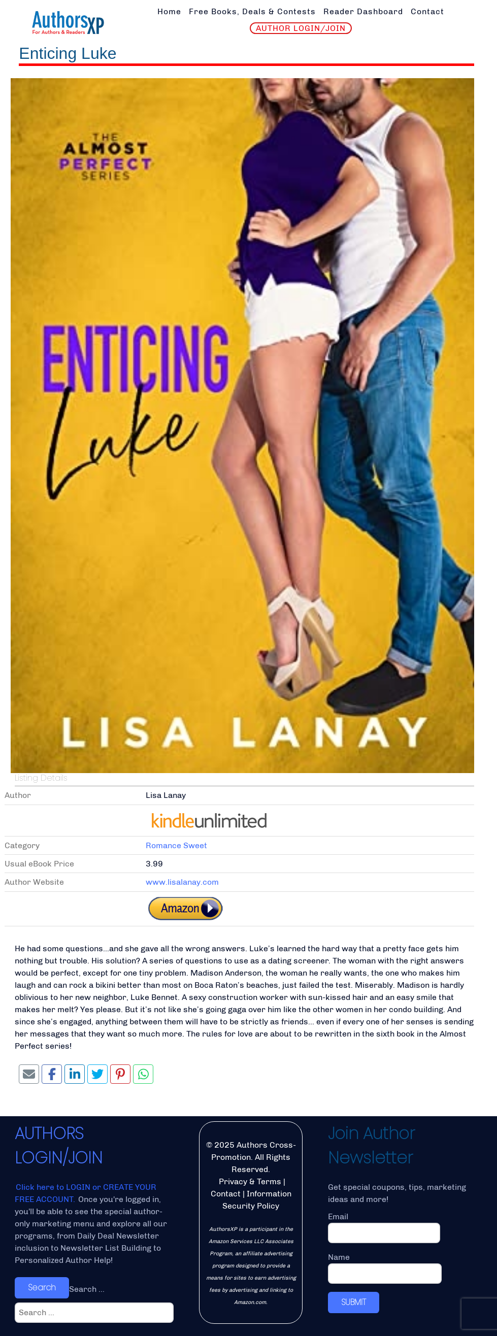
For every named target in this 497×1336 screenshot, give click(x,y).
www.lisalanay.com (182, 882)
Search (42, 1287)
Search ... (87, 1289)
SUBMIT (353, 1302)
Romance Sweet (176, 845)
